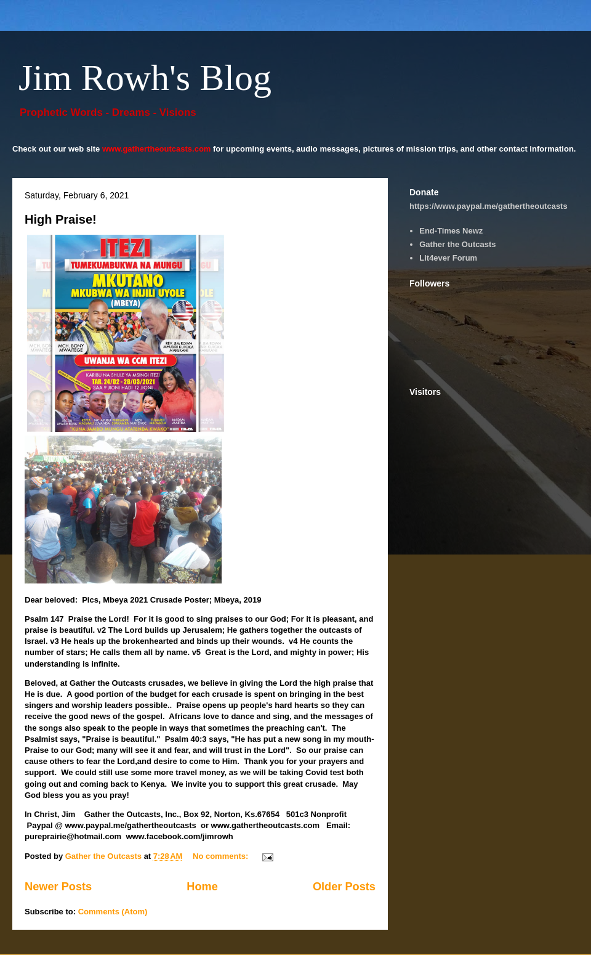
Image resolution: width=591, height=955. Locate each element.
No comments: (222, 856)
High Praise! (61, 219)
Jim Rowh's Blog (144, 77)
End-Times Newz (451, 230)
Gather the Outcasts (457, 244)
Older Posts (344, 886)
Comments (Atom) (113, 911)
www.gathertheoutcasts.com (156, 148)
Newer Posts (58, 886)
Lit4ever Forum (448, 257)
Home (202, 886)
